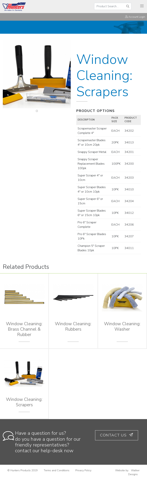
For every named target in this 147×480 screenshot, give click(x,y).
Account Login (135, 17)
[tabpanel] (37, 74)
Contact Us (116, 435)
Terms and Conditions (56, 470)
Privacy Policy (83, 470)
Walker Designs (134, 472)
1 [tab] (37, 111)
